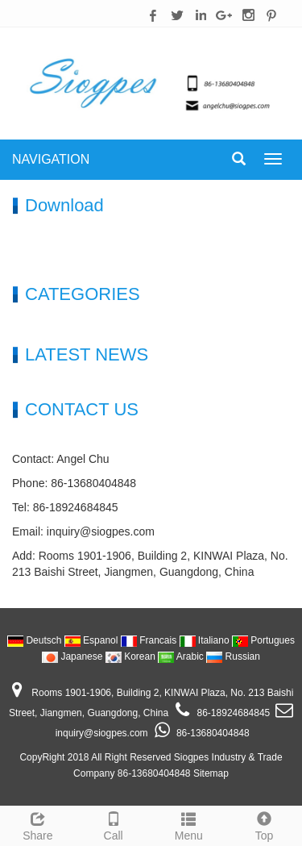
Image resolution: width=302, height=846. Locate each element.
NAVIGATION (50, 159)
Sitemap (211, 773)
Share (38, 824)
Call (113, 824)
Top (264, 824)
